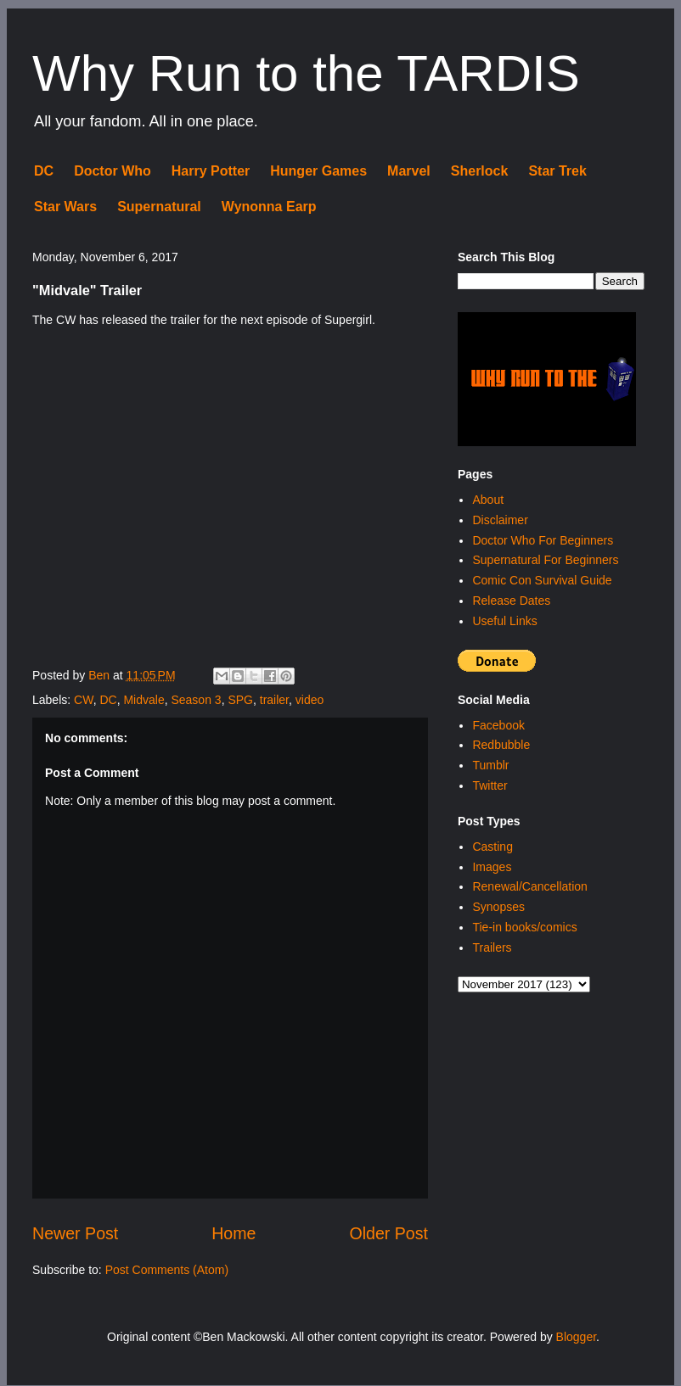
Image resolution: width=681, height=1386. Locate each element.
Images (491, 867)
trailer (274, 700)
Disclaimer (499, 520)
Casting (492, 846)
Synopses (498, 907)
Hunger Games (318, 171)
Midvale (143, 700)
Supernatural (159, 206)
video (309, 700)
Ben (100, 675)
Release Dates (511, 600)
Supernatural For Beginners (545, 560)
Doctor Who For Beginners (542, 540)
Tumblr (490, 765)
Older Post (388, 1233)
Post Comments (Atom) (166, 1270)
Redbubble (501, 745)
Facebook (498, 725)
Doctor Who (112, 171)
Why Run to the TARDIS (306, 73)
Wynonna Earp (269, 206)
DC (43, 171)
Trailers (491, 947)
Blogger (576, 1337)
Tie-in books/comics (524, 927)
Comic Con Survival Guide (541, 580)
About (488, 499)
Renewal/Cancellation (529, 886)
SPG (240, 700)
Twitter (489, 785)
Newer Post (75, 1233)
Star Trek (557, 171)
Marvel (409, 171)
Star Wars (65, 206)
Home (233, 1233)
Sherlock (480, 171)
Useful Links (504, 621)
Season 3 (196, 700)
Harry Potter (211, 171)
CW (83, 700)
